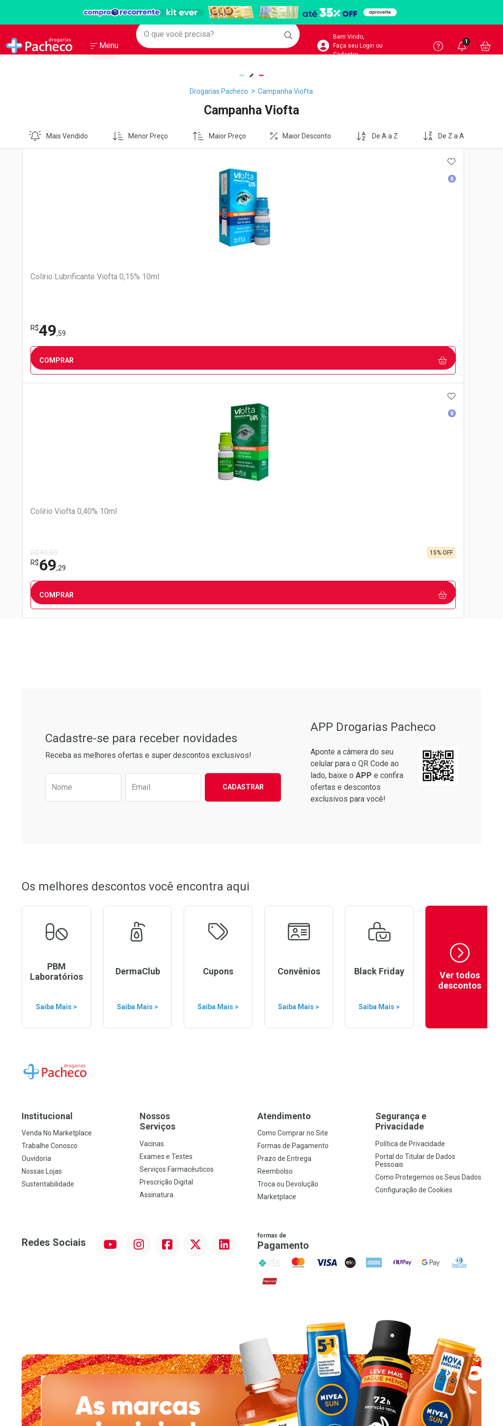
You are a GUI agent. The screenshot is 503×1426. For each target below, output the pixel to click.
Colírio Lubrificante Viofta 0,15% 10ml (73, 281)
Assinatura (156, 960)
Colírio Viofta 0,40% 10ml (187, 276)
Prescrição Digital (166, 947)
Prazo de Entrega (284, 924)
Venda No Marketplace (57, 898)
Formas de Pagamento (293, 911)
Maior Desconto (300, 136)
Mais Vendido (58, 136)
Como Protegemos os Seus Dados (428, 942)
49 (47, 330)
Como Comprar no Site (292, 898)
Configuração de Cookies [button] (413, 955)
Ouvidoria (36, 924)
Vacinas (152, 909)
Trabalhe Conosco (50, 911)
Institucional (47, 881)
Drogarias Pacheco (219, 91)
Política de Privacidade (410, 909)
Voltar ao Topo (251, 1291)
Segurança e (428, 886)
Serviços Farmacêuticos (177, 935)
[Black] (251, 12)
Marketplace (276, 962)
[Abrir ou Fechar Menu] (104, 48)
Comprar (79, 360)
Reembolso (275, 937)
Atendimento (284, 881)
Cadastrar (243, 552)
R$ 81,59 (157, 318)
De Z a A (443, 136)
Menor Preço (140, 136)
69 (162, 330)
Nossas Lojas (42, 937)
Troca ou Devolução (287, 949)
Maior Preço (219, 136)
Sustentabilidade (48, 949)
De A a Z (377, 136)
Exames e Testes (166, 922)
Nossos (193, 886)
